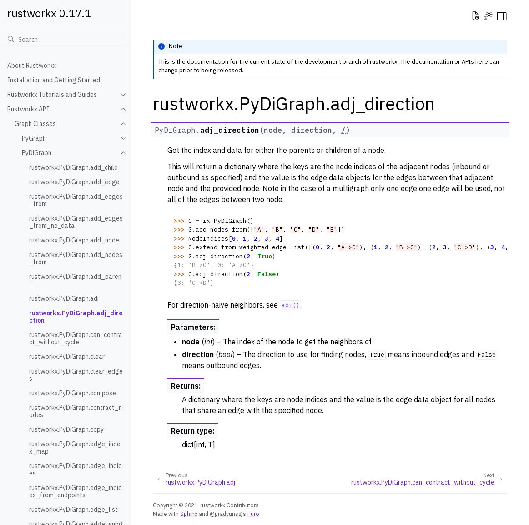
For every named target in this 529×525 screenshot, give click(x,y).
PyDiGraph (36, 153)
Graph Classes (35, 124)
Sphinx (188, 513)
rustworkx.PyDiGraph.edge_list (73, 509)
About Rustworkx (31, 65)
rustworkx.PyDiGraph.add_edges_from (76, 200)
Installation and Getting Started (53, 80)
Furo (253, 513)
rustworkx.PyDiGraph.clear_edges (76, 375)
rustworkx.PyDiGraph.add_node (74, 240)
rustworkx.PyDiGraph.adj (64, 298)
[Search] (65, 39)
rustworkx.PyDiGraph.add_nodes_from (75, 258)
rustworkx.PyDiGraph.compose (72, 393)
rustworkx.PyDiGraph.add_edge (74, 182)
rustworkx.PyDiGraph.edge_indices (75, 469)
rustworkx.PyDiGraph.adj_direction (75, 316)
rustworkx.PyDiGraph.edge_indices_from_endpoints (75, 491)
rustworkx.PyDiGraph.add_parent (75, 280)
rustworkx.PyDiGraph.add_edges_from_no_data (76, 222)
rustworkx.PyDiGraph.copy (66, 429)
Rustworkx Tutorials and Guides (52, 95)
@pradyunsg (226, 513)
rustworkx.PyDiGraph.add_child (73, 167)
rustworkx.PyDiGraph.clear (67, 357)
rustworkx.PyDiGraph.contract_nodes (75, 411)
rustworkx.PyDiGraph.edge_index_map (75, 447)
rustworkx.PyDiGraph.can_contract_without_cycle (75, 338)
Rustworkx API (28, 109)
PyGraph (34, 138)
